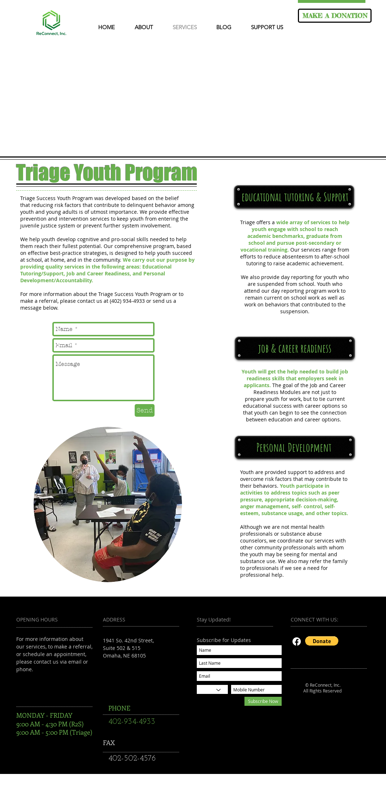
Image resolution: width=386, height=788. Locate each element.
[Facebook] (296, 641)
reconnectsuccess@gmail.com (139, 670)
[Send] (145, 410)
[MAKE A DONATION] (335, 16)
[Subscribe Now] (263, 701)
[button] (321, 641)
